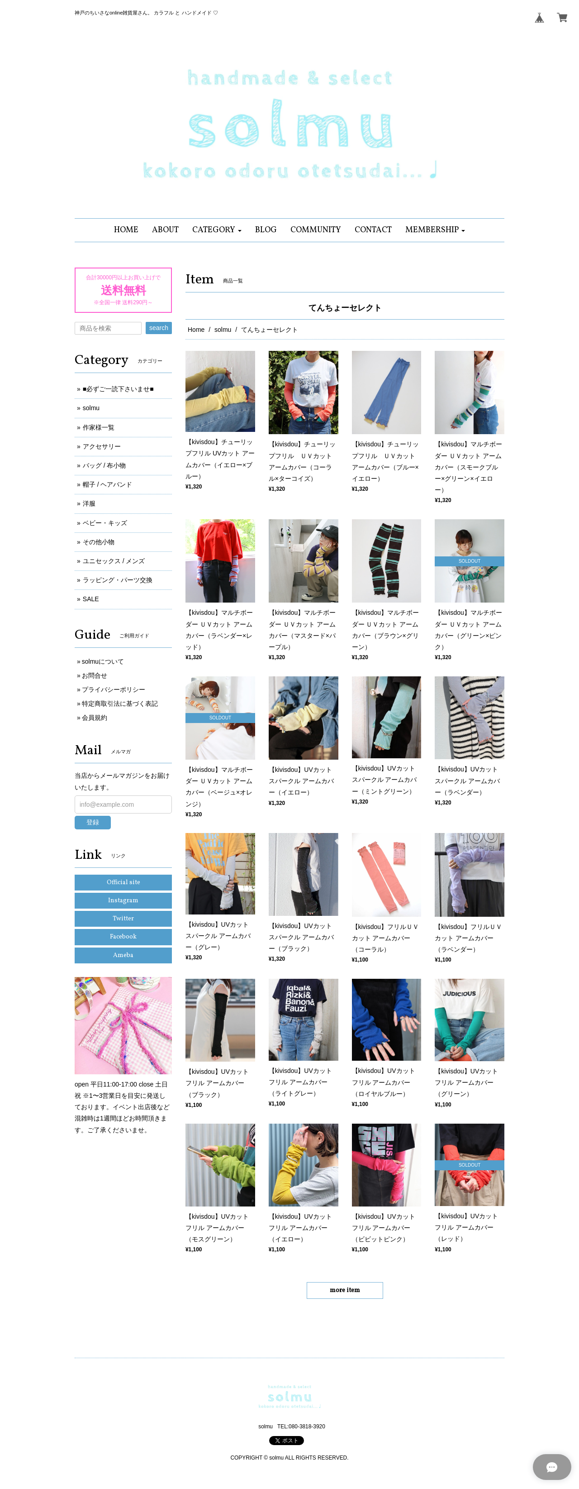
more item (345, 1290)
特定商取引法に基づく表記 (120, 703)
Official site (123, 882)
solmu (222, 329)
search (158, 327)
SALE (91, 599)
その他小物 (98, 542)
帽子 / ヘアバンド (108, 484)
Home (196, 329)
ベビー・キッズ (105, 523)
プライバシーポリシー (113, 689)
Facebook (123, 937)
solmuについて (103, 661)
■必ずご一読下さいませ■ (118, 389)
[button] (216, 230)
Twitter (123, 918)
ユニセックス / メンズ (114, 561)
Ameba (123, 955)
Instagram (123, 900)
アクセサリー (102, 446)
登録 (92, 822)
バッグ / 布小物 (104, 465)
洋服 (89, 503)
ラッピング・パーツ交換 (117, 580)
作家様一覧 (98, 427)
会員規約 (94, 717)
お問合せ (94, 675)
